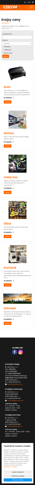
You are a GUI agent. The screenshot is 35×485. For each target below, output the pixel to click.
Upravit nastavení (18, 472)
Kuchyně (10, 268)
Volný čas (11, 177)
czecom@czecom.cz (14, 384)
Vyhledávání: (7, 34)
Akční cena (8, 53)
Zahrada (10, 308)
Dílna (7, 224)
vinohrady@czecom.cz (15, 400)
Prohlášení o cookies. (10, 467)
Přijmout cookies (18, 480)
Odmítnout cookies (18, 476)
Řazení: (5, 40)
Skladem (7, 47)
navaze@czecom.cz (14, 426)
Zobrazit (7, 102)
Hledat (6, 56)
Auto (7, 87)
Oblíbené (7, 50)
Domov (9, 133)
